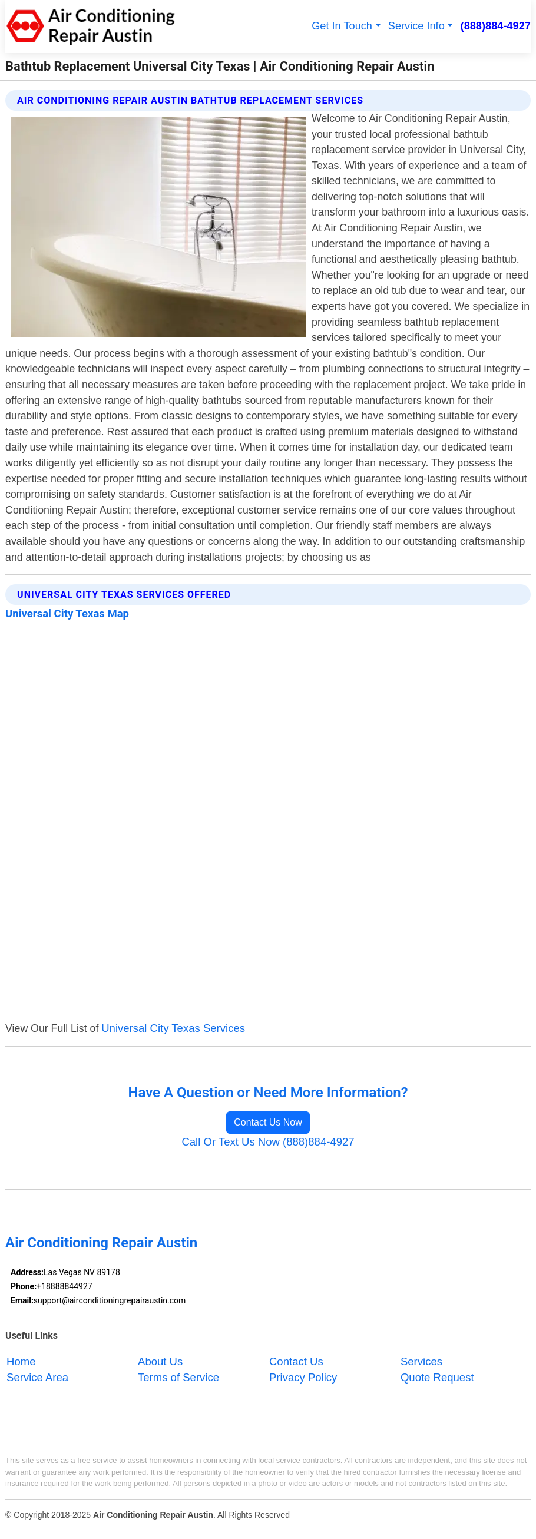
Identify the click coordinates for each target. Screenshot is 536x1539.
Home (20, 1361)
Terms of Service (178, 1377)
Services (421, 1361)
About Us (160, 1361)
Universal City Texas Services (173, 1028)
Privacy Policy (303, 1377)
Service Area (37, 1377)
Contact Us (296, 1361)
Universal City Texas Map (67, 613)
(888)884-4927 (496, 26)
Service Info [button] (416, 26)
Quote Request (437, 1377)
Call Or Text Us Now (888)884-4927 (267, 1142)
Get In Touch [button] (342, 26)
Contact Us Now (268, 1122)
